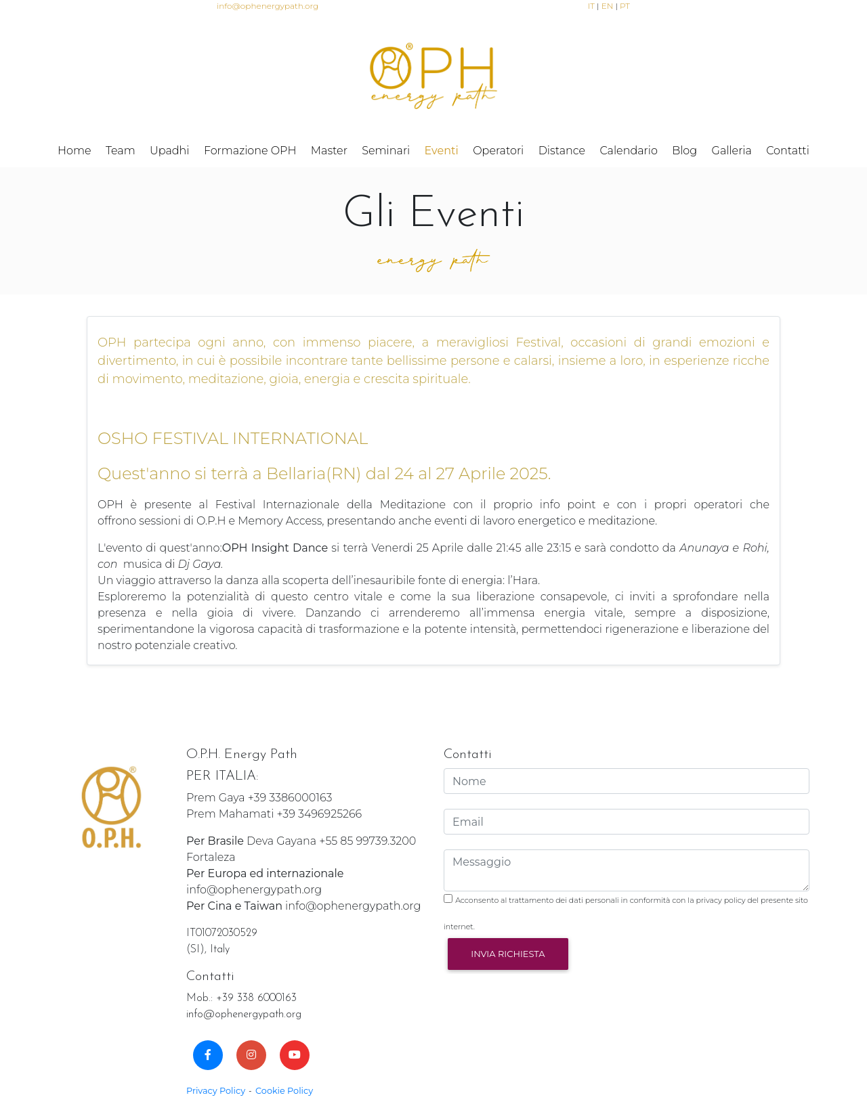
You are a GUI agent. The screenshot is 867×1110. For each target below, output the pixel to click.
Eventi (442, 150)
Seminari (386, 150)
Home (74, 150)
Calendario (628, 150)
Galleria (732, 150)
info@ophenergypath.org (267, 6)
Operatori (498, 150)
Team (120, 150)
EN (607, 6)
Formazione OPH (250, 150)
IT (591, 6)
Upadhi (170, 150)
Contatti (787, 150)
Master (329, 150)
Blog (684, 150)
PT (625, 6)
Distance (561, 150)
